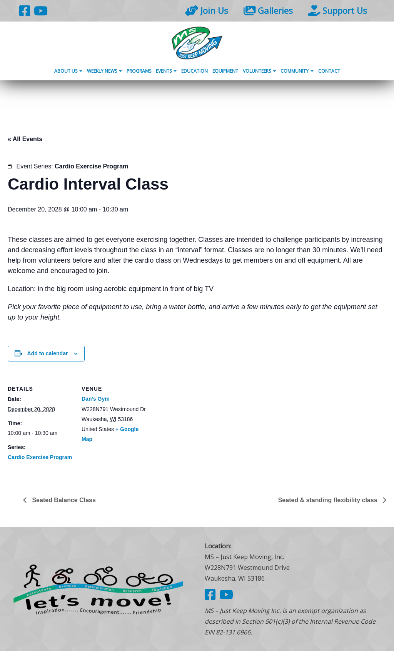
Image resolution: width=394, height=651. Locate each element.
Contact (329, 71)
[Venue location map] (196, 427)
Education (194, 71)
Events (166, 71)
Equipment (225, 71)
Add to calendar (47, 353)
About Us (68, 71)
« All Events (25, 139)
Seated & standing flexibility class (328, 500)
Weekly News (104, 71)
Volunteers (259, 71)
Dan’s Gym (96, 399)
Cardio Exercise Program (40, 457)
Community (297, 71)
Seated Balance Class (63, 500)
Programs (139, 71)
